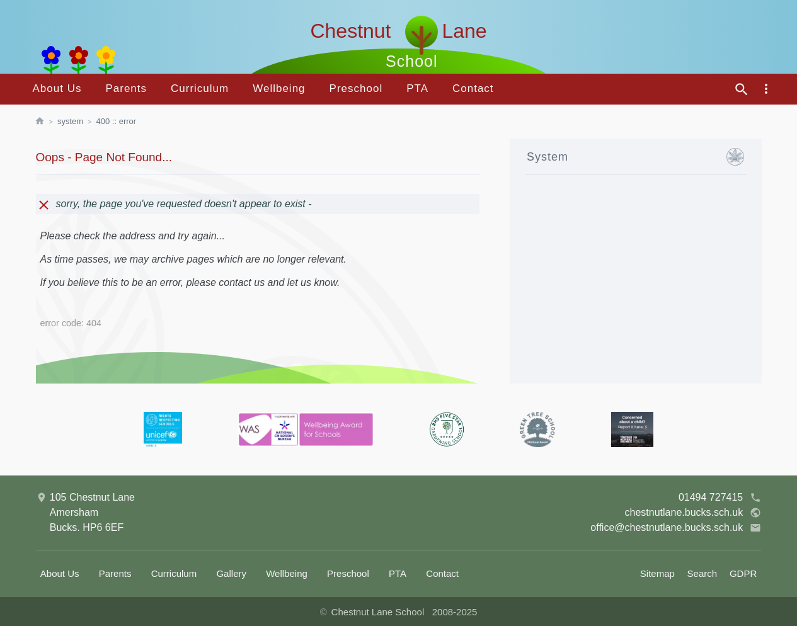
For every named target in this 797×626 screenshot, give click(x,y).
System (70, 121)
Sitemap (657, 573)
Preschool (356, 88)
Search (702, 573)
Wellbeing (279, 88)
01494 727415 (720, 497)
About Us (57, 88)
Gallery (231, 573)
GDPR (743, 573)
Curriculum (200, 88)
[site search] (741, 89)
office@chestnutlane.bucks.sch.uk (675, 527)
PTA (417, 88)
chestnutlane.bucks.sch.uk (693, 512)
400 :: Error (116, 121)
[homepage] (46, 121)
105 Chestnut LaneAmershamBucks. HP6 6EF (85, 511)
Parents (126, 88)
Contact (473, 88)
